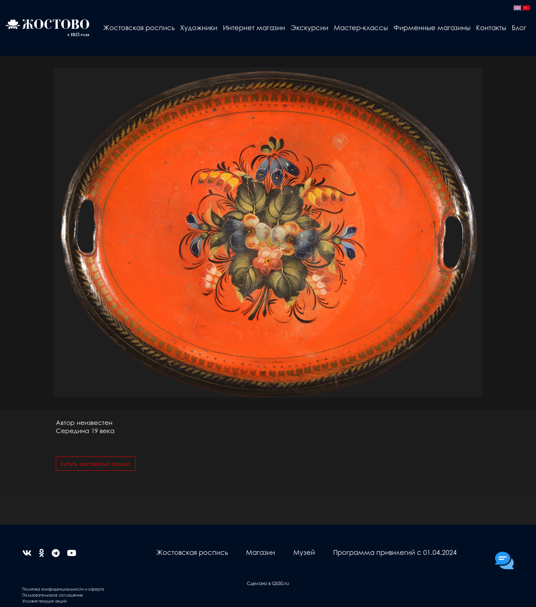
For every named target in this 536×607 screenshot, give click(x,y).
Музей (304, 552)
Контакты (491, 27)
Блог (519, 27)
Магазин (260, 552)
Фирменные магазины (431, 27)
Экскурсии (309, 27)
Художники (198, 27)
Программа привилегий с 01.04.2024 (395, 552)
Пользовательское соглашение (52, 594)
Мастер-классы (361, 27)
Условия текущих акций (44, 600)
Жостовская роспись (139, 27)
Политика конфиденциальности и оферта (63, 589)
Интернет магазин (254, 27)
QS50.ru (280, 583)
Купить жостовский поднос (96, 463)
